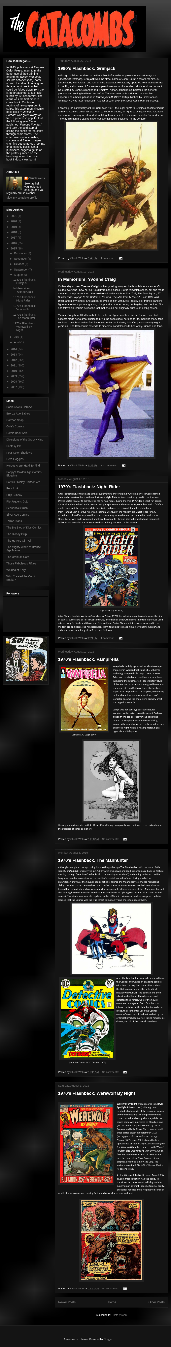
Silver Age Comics (17, 514)
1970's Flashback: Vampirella (88, 659)
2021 (14, 215)
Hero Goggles (14, 459)
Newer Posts (67, 1302)
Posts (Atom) (119, 1314)
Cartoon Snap (14, 420)
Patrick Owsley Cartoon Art (23, 482)
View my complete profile (21, 197)
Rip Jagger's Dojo (17, 501)
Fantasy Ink (13, 446)
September (21, 269)
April (17, 342)
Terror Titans (14, 521)
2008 (14, 381)
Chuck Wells (36, 178)
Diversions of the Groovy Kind (24, 439)
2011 (14, 365)
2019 (14, 226)
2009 (14, 376)
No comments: (109, 465)
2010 (14, 370)
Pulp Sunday (14, 495)
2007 (14, 387)
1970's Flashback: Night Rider (89, 486)
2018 (14, 232)
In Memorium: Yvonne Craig (87, 279)
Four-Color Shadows (19, 452)
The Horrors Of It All (18, 540)
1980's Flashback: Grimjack (86, 68)
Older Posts (157, 1302)
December (20, 253)
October (19, 264)
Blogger (108, 1339)
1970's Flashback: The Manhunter (93, 860)
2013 (14, 354)
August (18, 274)
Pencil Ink (12, 488)
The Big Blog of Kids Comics (24, 527)
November (20, 258)
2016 (14, 243)
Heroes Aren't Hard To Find (23, 465)
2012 (14, 359)
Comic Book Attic (16, 433)
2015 (14, 248)
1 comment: (108, 258)
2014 (14, 349)
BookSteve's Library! (19, 407)
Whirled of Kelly (16, 570)
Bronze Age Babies (18, 413)
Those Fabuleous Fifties (21, 563)
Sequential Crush (17, 508)
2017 (14, 237)
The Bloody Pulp (16, 534)
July (17, 336)
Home (112, 1302)
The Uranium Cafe (17, 557)
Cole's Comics (15, 426)
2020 (14, 221)
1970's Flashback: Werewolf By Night (96, 1093)
